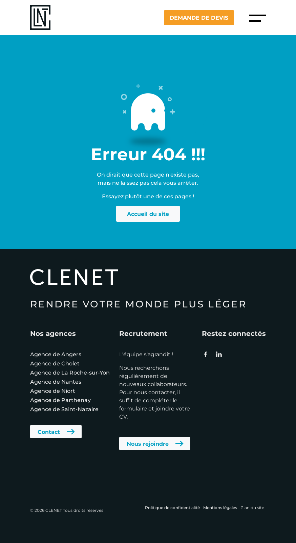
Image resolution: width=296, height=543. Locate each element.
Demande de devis (199, 17)
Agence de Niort (52, 390)
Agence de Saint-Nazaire (64, 409)
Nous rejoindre (148, 443)
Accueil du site (148, 213)
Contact (49, 431)
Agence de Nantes (55, 381)
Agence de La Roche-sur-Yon (70, 372)
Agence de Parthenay (60, 399)
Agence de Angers (55, 354)
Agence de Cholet (55, 363)
